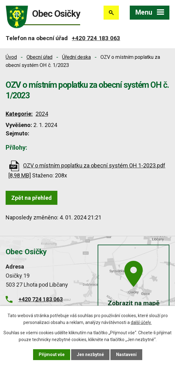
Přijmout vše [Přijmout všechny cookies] (52, 354)
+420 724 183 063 (96, 38)
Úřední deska (76, 57)
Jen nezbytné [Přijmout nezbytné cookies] (90, 354)
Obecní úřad (39, 57)
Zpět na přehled (31, 198)
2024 (42, 113)
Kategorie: (19, 113)
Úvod (11, 57)
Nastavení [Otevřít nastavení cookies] (126, 354)
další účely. (141, 322)
